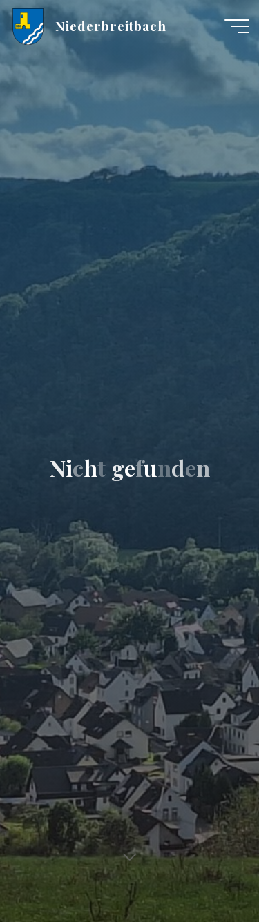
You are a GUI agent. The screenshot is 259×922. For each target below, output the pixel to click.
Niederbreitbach (110, 26)
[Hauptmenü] (236, 26)
